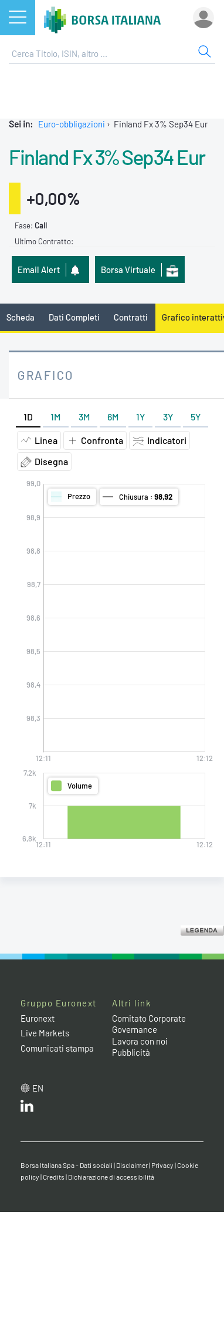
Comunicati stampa (57, 1048)
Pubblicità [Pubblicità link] (131, 1052)
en (37, 1088)
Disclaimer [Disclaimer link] (132, 1165)
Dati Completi (74, 317)
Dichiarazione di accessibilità (111, 1177)
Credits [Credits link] (54, 1177)
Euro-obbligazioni (71, 124)
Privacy (162, 1165)
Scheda (20, 317)
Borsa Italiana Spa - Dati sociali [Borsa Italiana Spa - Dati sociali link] (67, 1165)
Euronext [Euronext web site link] (38, 1018)
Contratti (131, 317)
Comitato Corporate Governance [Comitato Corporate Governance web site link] (149, 1024)
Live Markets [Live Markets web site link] (45, 1033)
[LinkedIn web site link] (27, 1108)
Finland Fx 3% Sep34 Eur (107, 156)
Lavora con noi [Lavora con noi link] (140, 1041)
